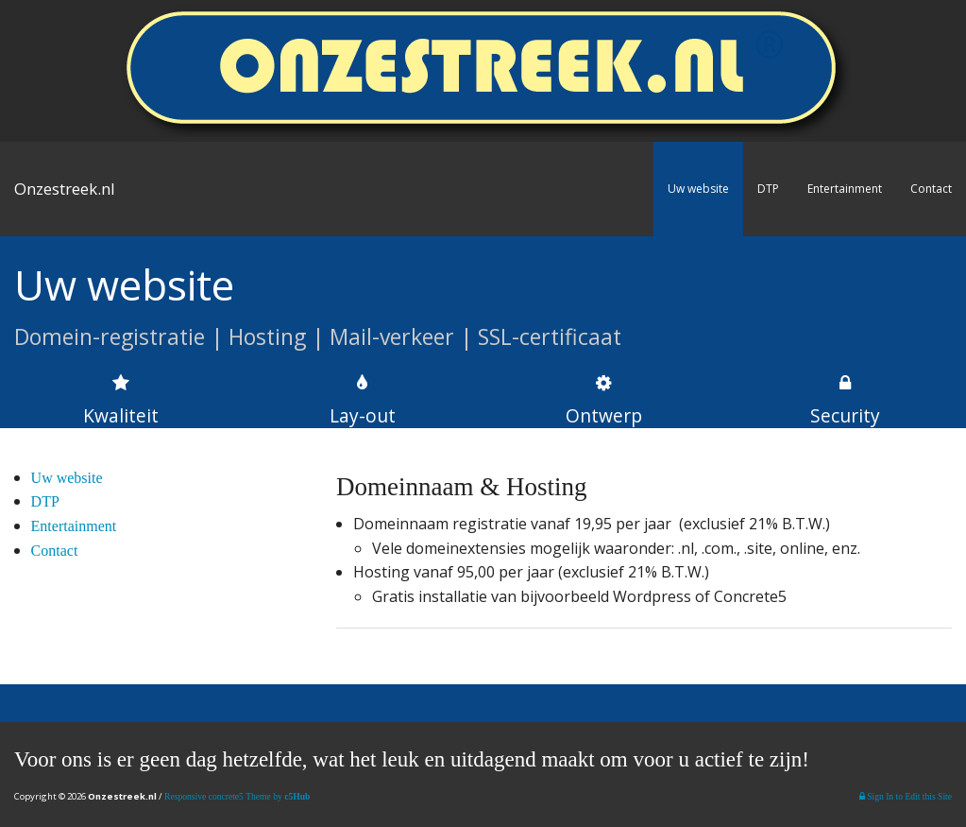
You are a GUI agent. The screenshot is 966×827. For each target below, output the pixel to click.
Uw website (698, 189)
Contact (931, 189)
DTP (768, 189)
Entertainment (844, 189)
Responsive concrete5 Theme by (237, 796)
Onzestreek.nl (64, 188)
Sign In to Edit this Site (905, 796)
